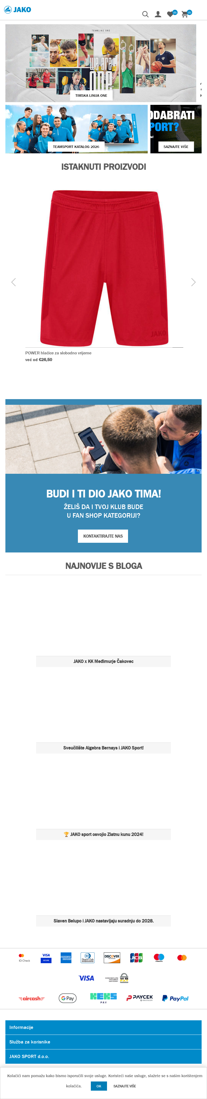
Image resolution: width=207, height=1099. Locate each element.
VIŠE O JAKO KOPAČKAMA (170, 68)
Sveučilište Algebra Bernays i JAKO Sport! (103, 708)
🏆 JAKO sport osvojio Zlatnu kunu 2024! (103, 794)
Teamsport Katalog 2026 (53, 106)
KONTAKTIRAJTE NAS (103, 496)
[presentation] (13, 242)
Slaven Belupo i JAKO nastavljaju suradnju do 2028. (104, 881)
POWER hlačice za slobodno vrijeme (58, 313)
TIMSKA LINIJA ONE (64, 70)
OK (98, 1086)
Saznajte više (124, 1086)
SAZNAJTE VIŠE (153, 106)
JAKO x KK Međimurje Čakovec (103, 621)
